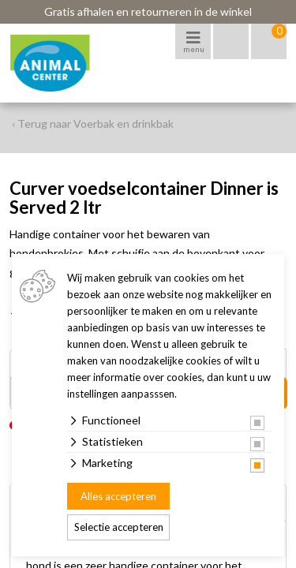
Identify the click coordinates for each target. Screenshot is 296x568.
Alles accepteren (118, 496)
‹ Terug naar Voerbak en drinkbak (93, 123)
